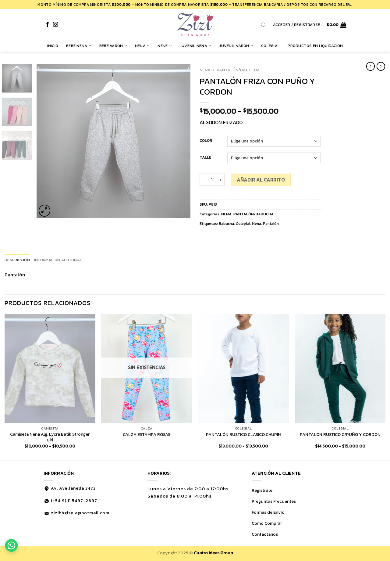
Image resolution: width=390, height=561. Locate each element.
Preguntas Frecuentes (274, 501)
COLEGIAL (270, 46)
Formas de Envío (268, 512)
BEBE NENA (78, 46)
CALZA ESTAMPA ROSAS (146, 434)
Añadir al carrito (261, 179)
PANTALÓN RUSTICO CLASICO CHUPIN (243, 434)
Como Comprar (267, 523)
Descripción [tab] (17, 260)
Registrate (262, 490)
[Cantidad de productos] (212, 180)
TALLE (205, 157)
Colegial (243, 223)
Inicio (52, 46)
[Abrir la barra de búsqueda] (263, 24)
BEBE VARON (113, 46)
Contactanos (265, 534)
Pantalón (271, 223)
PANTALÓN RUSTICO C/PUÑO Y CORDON (340, 434)
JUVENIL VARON (236, 46)
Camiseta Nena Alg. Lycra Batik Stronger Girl (50, 437)
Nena (256, 223)
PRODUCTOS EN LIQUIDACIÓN (315, 46)
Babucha (226, 223)
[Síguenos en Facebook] (47, 24)
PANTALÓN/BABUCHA (238, 70)
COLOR (206, 140)
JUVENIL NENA (195, 46)
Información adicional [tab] (58, 260)
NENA (142, 46)
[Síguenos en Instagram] (55, 24)
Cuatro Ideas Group (213, 552)
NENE (165, 46)
